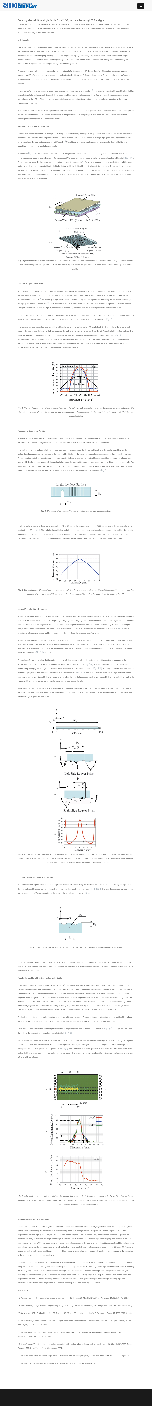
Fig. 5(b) (40, 652)
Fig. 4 (37, 530)
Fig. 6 (86, 893)
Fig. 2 (109, 319)
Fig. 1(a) (32, 153)
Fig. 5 (120, 628)
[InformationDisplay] (21, 5)
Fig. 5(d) (97, 668)
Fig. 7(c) (64, 1048)
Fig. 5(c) (89, 664)
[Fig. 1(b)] (128, 157)
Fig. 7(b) (67, 1033)
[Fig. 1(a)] (96, 888)
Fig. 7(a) (108, 1028)
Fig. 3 (104, 470)
